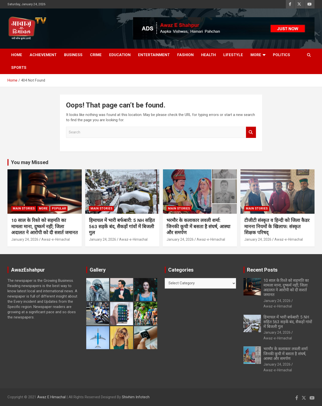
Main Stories (24, 208)
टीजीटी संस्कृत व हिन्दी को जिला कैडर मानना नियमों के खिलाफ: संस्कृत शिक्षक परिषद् (277, 226)
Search (251, 132)
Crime (96, 55)
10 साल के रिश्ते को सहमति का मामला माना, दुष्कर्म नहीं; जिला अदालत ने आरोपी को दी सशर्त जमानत (44, 226)
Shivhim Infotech (136, 397)
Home (16, 55)
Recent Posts (262, 270)
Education (120, 55)
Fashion (185, 55)
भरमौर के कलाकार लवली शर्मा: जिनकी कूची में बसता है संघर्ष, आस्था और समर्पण (198, 226)
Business (73, 55)
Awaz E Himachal (51, 397)
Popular (59, 208)
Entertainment (154, 55)
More (255, 55)
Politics (281, 55)
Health (208, 55)
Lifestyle (233, 55)
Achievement (43, 55)
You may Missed (29, 162)
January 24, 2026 (24, 239)
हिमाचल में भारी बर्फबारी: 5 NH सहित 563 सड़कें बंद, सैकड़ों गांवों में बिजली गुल (122, 226)
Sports (18, 67)
